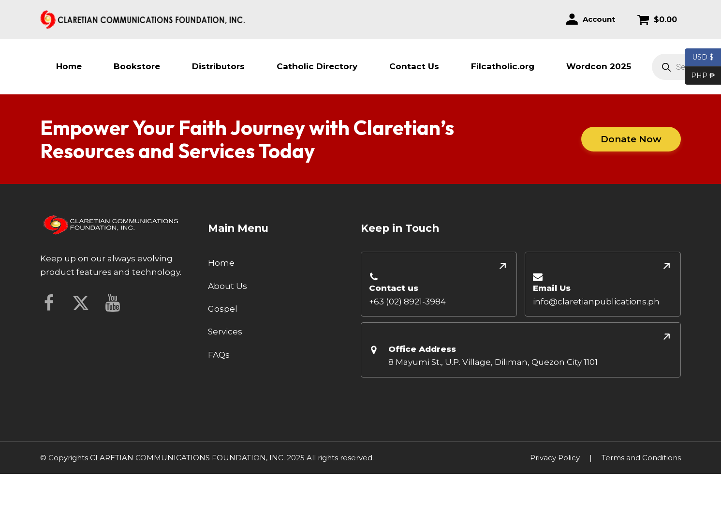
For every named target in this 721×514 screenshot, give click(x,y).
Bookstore (137, 66)
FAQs (219, 355)
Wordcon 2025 (598, 66)
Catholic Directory (317, 66)
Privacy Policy (555, 457)
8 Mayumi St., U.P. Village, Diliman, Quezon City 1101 (493, 362)
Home (69, 66)
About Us (227, 286)
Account (599, 19)
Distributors (218, 66)
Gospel (222, 309)
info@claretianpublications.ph (596, 301)
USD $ (703, 57)
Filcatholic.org (502, 66)
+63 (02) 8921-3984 (407, 301)
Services (225, 331)
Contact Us (414, 66)
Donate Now (631, 138)
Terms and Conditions (641, 457)
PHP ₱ (700, 76)
